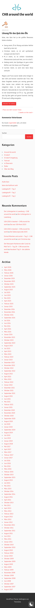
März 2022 (7, 379)
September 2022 (9, 371)
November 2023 (9, 337)
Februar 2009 (8, 570)
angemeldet (12, 123)
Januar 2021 (8, 407)
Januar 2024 (8, 334)
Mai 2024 (7, 326)
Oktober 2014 (8, 491)
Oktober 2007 (9, 584)
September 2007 (9, 587)
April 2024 (7, 329)
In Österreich (8, 163)
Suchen (4, 133)
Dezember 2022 (9, 362)
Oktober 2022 (8, 368)
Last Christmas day (24, 239)
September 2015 (9, 477)
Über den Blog (9, 169)
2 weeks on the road (25, 112)
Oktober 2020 (9, 416)
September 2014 (9, 494)
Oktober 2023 (8, 340)
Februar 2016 (8, 472)
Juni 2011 (7, 536)
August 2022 (8, 374)
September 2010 (9, 547)
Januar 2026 (8, 276)
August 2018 (8, 444)
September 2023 (9, 343)
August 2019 (8, 432)
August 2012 (8, 516)
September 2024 (9, 318)
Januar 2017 (8, 458)
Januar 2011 (8, 542)
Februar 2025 (8, 304)
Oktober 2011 (8, 528)
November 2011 (9, 525)
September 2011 (9, 531)
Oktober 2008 (9, 575)
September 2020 (9, 418)
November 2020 (9, 413)
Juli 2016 (7, 460)
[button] (31, 604)
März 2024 (7, 332)
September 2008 (9, 578)
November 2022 (9, 365)
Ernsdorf (7, 155)
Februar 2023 (8, 357)
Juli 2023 (7, 348)
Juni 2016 (7, 463)
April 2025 (7, 301)
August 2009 (8, 564)
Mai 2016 (7, 466)
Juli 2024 (7, 320)
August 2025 (8, 290)
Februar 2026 (8, 273)
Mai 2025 (7, 298)
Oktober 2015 (8, 474)
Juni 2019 (7, 438)
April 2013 (7, 508)
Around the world (9, 104)
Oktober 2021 (8, 390)
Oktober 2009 (9, 558)
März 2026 (7, 270)
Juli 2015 (7, 483)
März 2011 (7, 539)
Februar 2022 (8, 382)
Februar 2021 (8, 404)
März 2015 (7, 489)
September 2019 (9, 430)
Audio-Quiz (5, 182)
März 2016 (7, 469)
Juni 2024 (7, 323)
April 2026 (7, 267)
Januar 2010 (8, 556)
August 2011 (8, 533)
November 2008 (9, 573)
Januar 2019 (8, 441)
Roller (6, 166)
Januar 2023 (8, 360)
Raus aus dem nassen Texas (12, 110)
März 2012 (7, 519)
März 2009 (7, 567)
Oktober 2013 (8, 502)
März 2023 (7, 354)
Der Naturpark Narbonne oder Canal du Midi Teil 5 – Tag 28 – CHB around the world (17, 246)
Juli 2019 (7, 435)
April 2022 (7, 376)
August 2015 (8, 480)
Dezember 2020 (9, 410)
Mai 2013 (7, 505)
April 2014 (7, 500)
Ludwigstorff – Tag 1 (9, 196)
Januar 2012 (8, 522)
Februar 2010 (8, 553)
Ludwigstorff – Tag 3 (9, 189)
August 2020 (8, 421)
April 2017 (7, 449)
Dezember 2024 (9, 309)
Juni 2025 (7, 295)
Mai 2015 (7, 486)
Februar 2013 (8, 514)
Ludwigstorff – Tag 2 (9, 192)
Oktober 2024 (8, 315)
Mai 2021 (7, 402)
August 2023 (8, 346)
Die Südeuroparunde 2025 (18, 232)
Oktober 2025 (8, 284)
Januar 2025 (8, 306)
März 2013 (7, 511)
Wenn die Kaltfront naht (10, 185)
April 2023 (7, 351)
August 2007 (8, 589)
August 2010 (8, 550)
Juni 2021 (7, 399)
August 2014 (8, 497)
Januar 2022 (8, 385)
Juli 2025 (7, 292)
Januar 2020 (8, 427)
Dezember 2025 (9, 278)
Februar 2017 (8, 455)
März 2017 (7, 452)
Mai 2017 (7, 446)
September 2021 (9, 393)
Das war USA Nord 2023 (18, 224)
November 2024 (9, 312)
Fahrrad (7, 161)
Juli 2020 (7, 424)
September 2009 (9, 561)
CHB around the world (17, 14)
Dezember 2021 (9, 388)
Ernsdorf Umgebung (10, 158)
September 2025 (9, 287)
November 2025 (9, 281)
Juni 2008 (7, 581)
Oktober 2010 (9, 545)
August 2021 (8, 396)
